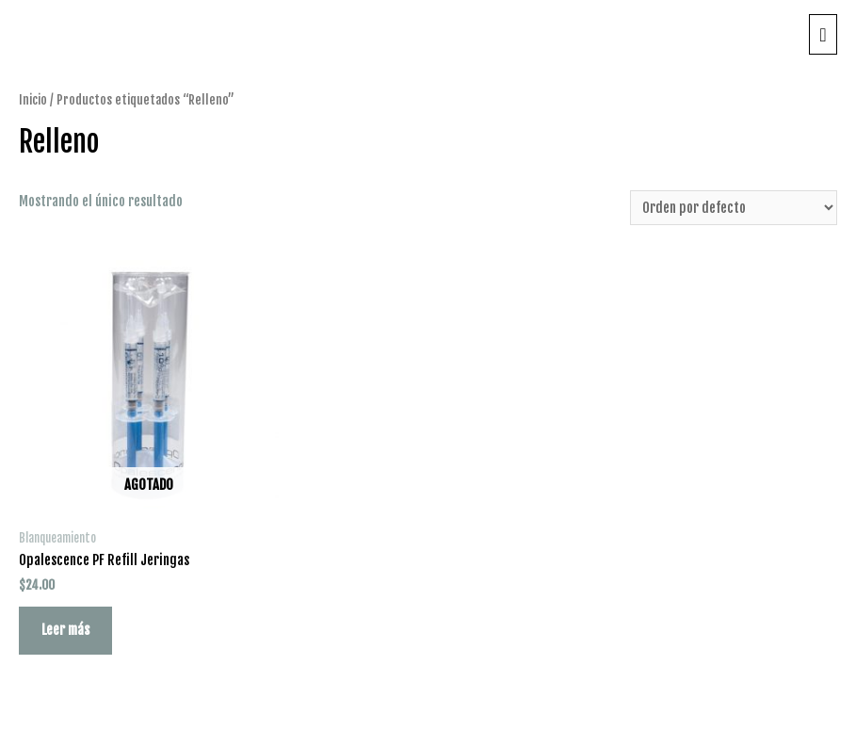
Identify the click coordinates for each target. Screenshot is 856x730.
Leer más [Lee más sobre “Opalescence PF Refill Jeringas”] (65, 630)
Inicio (33, 99)
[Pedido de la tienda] (733, 208)
